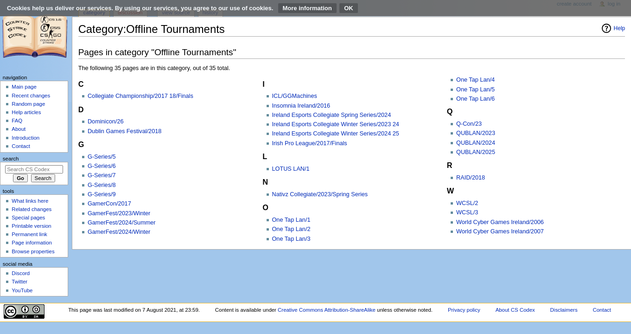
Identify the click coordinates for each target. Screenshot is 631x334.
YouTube (22, 290)
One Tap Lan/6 (475, 99)
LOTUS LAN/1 (291, 169)
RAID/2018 (470, 177)
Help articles (26, 112)
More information (307, 8)
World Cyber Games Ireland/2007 (500, 231)
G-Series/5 (102, 157)
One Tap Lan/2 (291, 229)
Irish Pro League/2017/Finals (309, 143)
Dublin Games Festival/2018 (124, 131)
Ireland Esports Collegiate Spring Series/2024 (331, 115)
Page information (32, 242)
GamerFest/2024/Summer (122, 222)
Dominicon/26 (106, 121)
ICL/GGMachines (294, 96)
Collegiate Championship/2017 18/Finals (140, 96)
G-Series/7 (102, 175)
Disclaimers (564, 310)
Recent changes (31, 95)
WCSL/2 (467, 203)
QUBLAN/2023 (475, 133)
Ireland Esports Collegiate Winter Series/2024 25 (335, 133)
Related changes (31, 209)
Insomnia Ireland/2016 (301, 106)
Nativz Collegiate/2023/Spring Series (320, 194)
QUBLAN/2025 (475, 152)
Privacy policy (464, 310)
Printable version (31, 226)
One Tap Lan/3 (291, 239)
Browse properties (33, 251)
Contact (21, 146)
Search (11, 158)
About (18, 129)
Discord (21, 273)
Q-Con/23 (469, 124)
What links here (30, 201)
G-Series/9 (102, 194)
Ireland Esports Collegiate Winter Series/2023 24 (335, 124)
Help (619, 28)
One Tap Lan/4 (475, 80)
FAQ (17, 120)
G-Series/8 (102, 185)
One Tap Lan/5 (475, 89)
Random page (28, 104)
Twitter (19, 281)
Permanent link (29, 234)
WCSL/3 (467, 212)
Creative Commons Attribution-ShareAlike (327, 310)
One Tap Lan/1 (291, 220)
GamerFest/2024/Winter (119, 232)
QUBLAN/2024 (475, 143)
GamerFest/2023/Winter (119, 213)
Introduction (25, 138)
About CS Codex (515, 310)
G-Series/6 (102, 166)
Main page (24, 87)
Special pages (28, 217)
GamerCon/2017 (109, 203)
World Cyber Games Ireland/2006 (500, 222)
